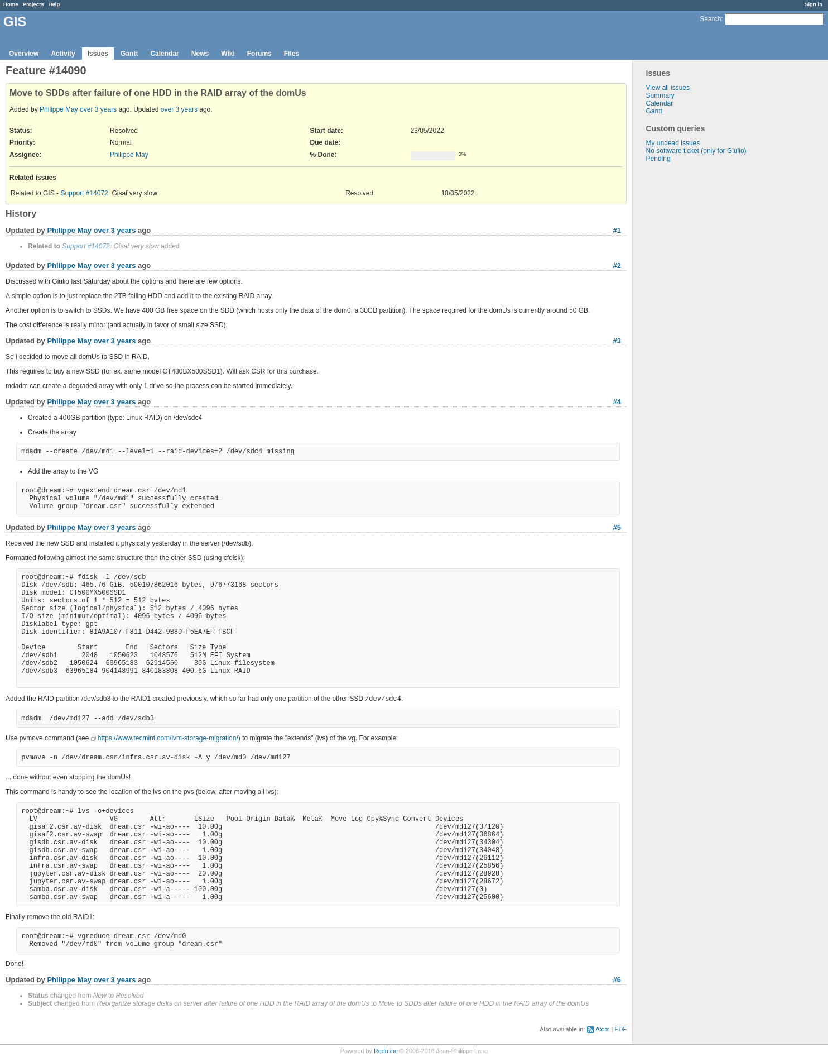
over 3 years (98, 109)
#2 (617, 265)
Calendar (164, 54)
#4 (617, 402)
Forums (259, 54)
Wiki (228, 54)
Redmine (386, 1051)
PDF (620, 1029)
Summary (660, 95)
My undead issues (673, 143)
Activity (63, 54)
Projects (33, 4)
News (200, 54)
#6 (617, 979)
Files (291, 54)
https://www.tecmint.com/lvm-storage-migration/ (168, 738)
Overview (23, 54)
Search (710, 19)
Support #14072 (84, 193)
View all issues (668, 88)
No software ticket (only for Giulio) (696, 151)
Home (10, 4)
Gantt (129, 54)
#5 (617, 527)
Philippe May (59, 109)
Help (54, 4)
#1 (617, 230)
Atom (602, 1029)
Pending (658, 158)
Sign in (813, 4)
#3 (617, 341)
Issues (98, 54)
